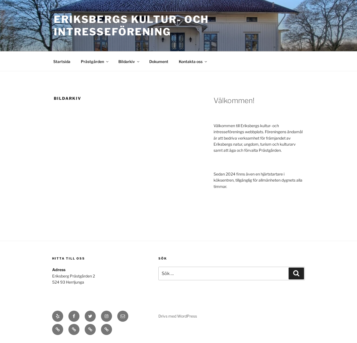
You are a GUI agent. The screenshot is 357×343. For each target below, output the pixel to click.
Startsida (61, 61)
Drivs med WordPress (177, 316)
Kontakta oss (193, 61)
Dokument (158, 61)
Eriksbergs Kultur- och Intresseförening (131, 25)
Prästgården (95, 61)
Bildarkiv (129, 61)
